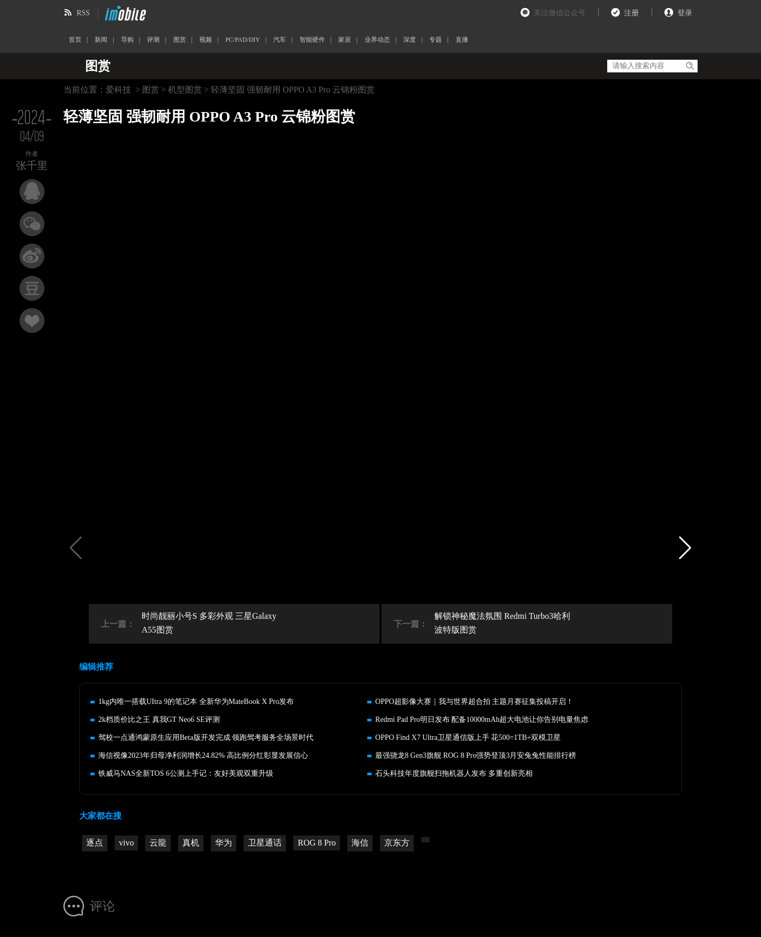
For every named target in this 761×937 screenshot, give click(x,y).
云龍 (158, 842)
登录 (685, 13)
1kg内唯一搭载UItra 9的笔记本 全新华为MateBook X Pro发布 (196, 702)
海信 (359, 842)
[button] (685, 547)
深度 (409, 39)
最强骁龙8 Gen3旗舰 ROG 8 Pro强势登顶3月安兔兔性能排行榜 (475, 755)
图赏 (179, 39)
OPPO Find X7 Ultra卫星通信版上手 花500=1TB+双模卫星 (468, 737)
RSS (83, 13)
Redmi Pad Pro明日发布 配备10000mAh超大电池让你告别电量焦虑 (481, 719)
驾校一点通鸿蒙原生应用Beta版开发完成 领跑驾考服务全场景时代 (205, 737)
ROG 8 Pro (317, 842)
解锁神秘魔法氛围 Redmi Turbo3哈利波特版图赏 (502, 622)
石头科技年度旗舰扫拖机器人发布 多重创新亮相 (454, 773)
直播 (462, 39)
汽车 (279, 39)
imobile (124, 13)
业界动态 (377, 39)
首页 (75, 39)
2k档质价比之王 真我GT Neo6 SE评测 (159, 719)
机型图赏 (185, 89)
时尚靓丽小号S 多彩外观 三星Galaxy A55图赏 (209, 622)
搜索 (689, 66)
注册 (631, 13)
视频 (205, 39)
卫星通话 (265, 842)
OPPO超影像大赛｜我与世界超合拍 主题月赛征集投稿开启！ (474, 702)
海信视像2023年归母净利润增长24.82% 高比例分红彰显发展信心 (203, 755)
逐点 (94, 842)
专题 (435, 39)
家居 (344, 39)
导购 (127, 39)
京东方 (397, 842)
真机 (190, 842)
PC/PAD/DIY (242, 39)
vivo (126, 842)
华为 (223, 842)
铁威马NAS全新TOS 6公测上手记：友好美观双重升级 (185, 773)
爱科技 (118, 89)
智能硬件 (312, 39)
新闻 (101, 39)
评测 (153, 39)
